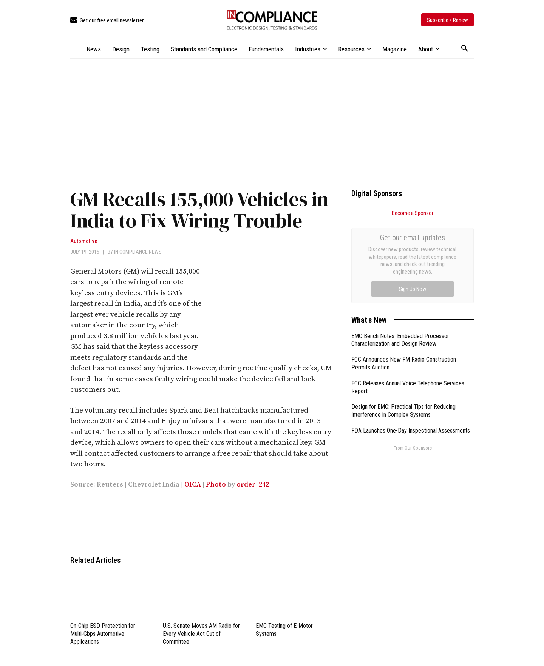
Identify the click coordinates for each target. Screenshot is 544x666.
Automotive (83, 241)
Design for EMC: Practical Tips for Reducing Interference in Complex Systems (403, 325)
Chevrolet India (153, 484)
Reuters (110, 484)
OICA (192, 484)
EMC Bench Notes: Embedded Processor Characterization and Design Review (400, 255)
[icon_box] (107, 21)
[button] (465, 49)
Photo (216, 484)
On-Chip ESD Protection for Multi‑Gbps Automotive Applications (102, 633)
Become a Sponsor (412, 213)
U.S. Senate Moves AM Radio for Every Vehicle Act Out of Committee (201, 633)
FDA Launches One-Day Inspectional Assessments (410, 345)
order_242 (252, 484)
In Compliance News (138, 252)
